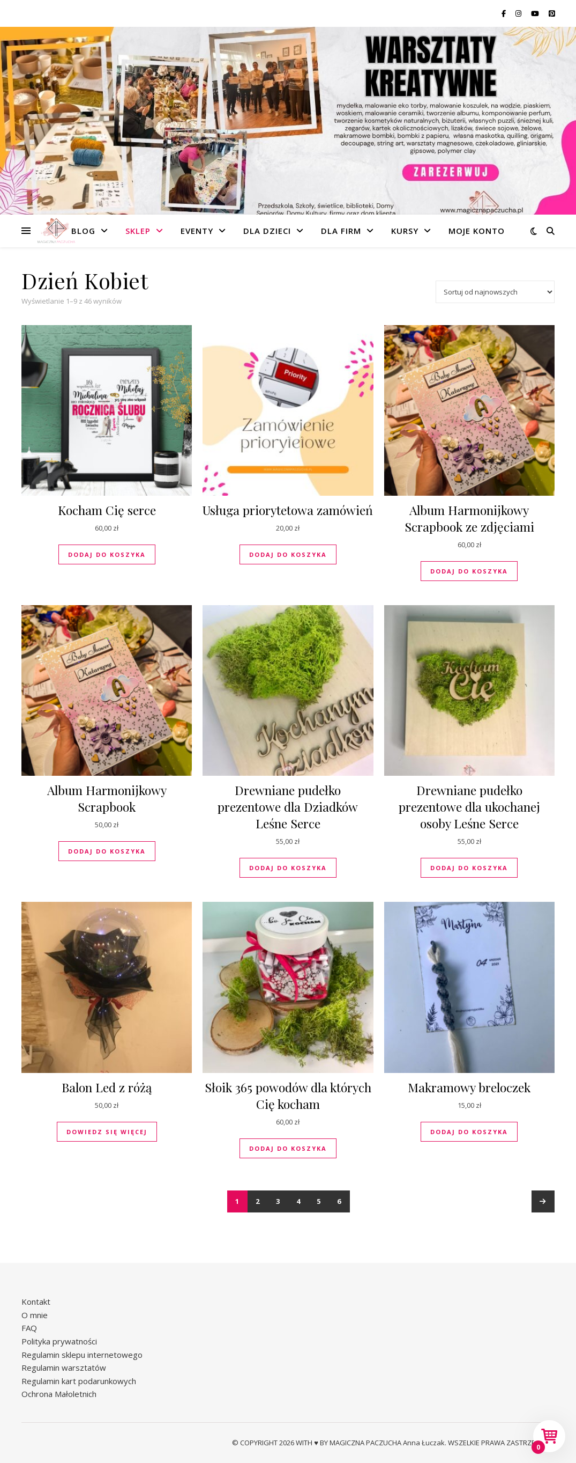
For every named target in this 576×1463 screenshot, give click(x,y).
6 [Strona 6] (339, 1201)
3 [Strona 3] (278, 1201)
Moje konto (476, 230)
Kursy (404, 230)
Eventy (197, 230)
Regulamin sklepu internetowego (82, 1354)
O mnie (34, 1315)
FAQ (29, 1327)
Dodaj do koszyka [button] (107, 554)
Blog (83, 230)
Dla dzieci (267, 230)
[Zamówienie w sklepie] (495, 292)
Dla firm (341, 230)
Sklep (138, 230)
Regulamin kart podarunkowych (78, 1381)
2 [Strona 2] (258, 1201)
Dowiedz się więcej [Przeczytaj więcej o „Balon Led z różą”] (106, 1132)
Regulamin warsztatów (63, 1367)
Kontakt (35, 1301)
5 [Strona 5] (319, 1201)
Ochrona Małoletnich (58, 1393)
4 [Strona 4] (298, 1201)
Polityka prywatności (59, 1341)
